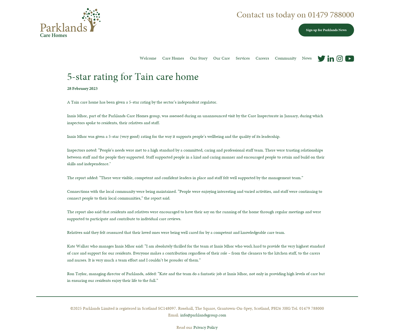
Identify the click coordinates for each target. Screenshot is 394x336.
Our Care (221, 58)
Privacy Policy (205, 327)
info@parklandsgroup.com (203, 315)
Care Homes (173, 58)
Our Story (198, 58)
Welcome (148, 58)
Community (285, 58)
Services (243, 58)
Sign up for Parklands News (326, 29)
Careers (262, 58)
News (307, 58)
